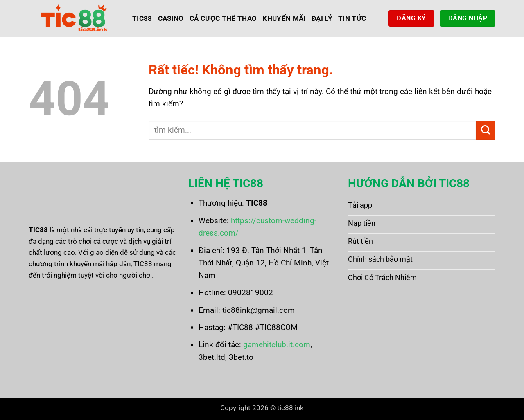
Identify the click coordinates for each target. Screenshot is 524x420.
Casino (171, 18)
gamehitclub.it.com (276, 344)
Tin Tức (352, 18)
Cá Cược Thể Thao (223, 18)
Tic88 (142, 18)
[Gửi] (485, 130)
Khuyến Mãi (283, 18)
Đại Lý (322, 18)
